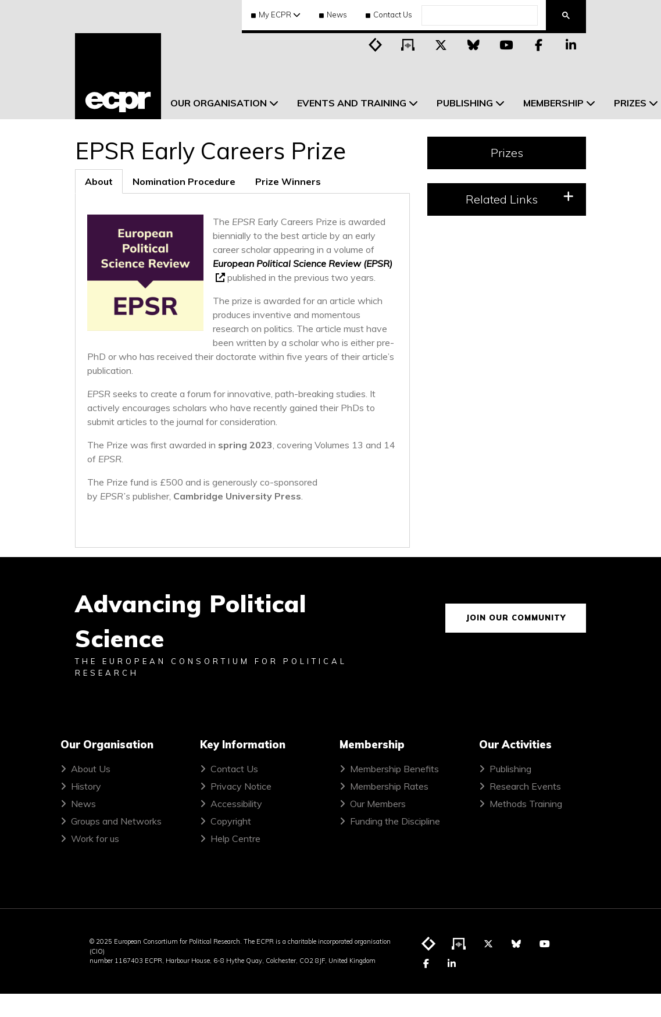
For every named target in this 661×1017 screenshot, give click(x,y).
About (99, 181)
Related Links (520, 198)
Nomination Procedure (184, 181)
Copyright (230, 821)
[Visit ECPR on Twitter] (441, 44)
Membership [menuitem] (553, 103)
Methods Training (526, 803)
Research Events (525, 786)
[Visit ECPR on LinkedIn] (571, 44)
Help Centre (235, 838)
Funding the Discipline (395, 821)
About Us (90, 769)
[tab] (99, 181)
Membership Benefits (394, 769)
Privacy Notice (240, 786)
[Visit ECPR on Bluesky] (473, 44)
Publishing (510, 769)
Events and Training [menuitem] (351, 103)
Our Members (378, 803)
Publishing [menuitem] (465, 103)
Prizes (507, 152)
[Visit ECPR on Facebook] (538, 44)
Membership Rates (389, 786)
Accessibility (236, 803)
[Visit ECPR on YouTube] (506, 44)
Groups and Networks (116, 821)
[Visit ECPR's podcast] (408, 44)
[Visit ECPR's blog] (375, 44)
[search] (478, 16)
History (86, 786)
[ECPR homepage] (118, 76)
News (333, 14)
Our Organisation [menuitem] (218, 103)
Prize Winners (288, 181)
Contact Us (389, 14)
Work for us (95, 838)
